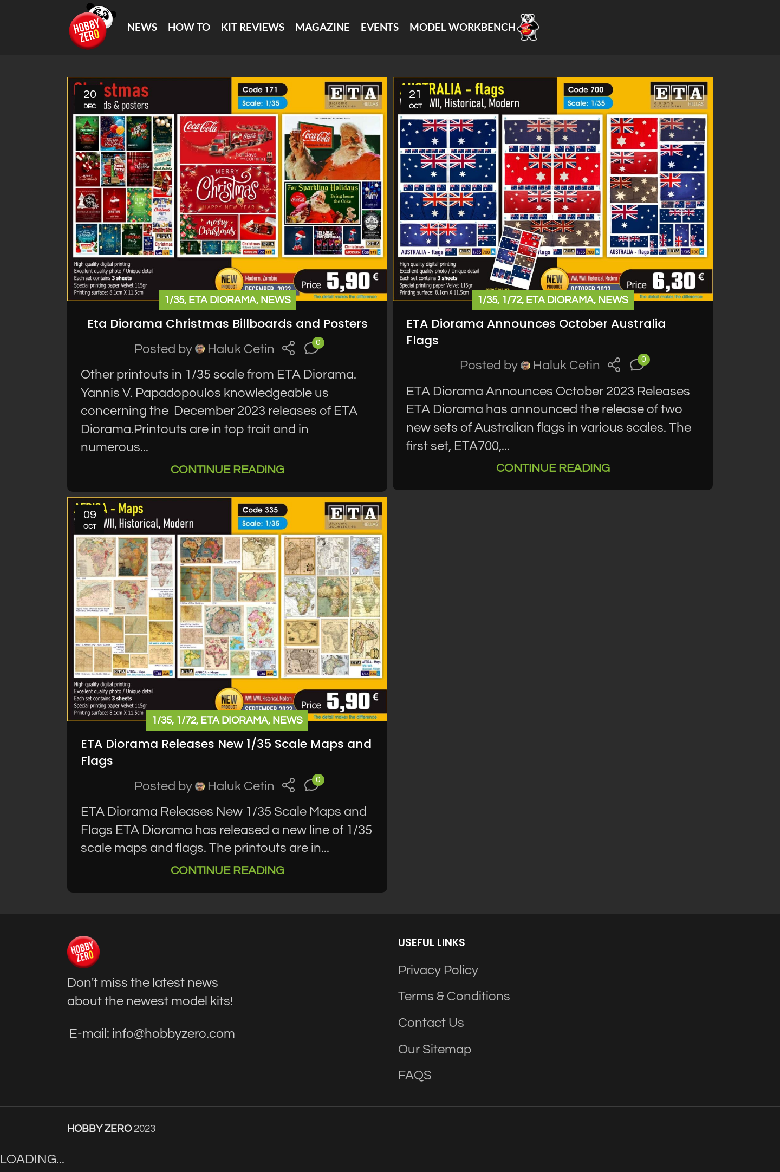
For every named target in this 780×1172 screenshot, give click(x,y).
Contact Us (431, 1024)
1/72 (512, 301)
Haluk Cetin (241, 350)
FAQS (415, 1077)
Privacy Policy (438, 972)
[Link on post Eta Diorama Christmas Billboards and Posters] (227, 191)
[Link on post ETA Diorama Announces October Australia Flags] (553, 191)
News (276, 301)
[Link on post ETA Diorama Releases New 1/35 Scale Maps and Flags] (227, 611)
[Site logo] (92, 27)
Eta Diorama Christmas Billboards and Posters (227, 325)
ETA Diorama (222, 301)
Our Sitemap (434, 1051)
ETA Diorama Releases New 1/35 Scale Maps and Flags (226, 754)
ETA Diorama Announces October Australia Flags (536, 333)
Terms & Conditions (454, 998)
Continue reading (227, 471)
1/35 (174, 301)
